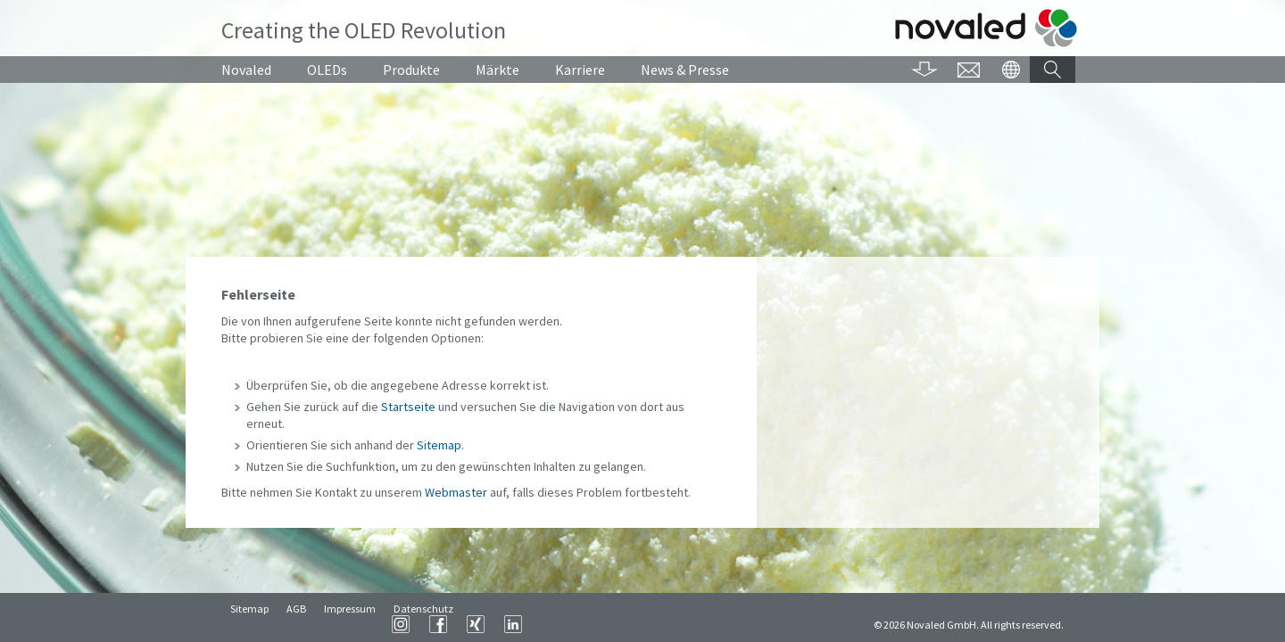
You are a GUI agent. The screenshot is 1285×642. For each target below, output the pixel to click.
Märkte (497, 69)
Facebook (660, 624)
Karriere (580, 69)
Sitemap (439, 445)
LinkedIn (735, 624)
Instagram (623, 624)
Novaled (246, 69)
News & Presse (685, 69)
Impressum (350, 624)
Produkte (411, 69)
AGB (296, 624)
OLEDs (327, 69)
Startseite (408, 407)
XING (698, 624)
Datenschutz (423, 624)
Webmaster (456, 492)
